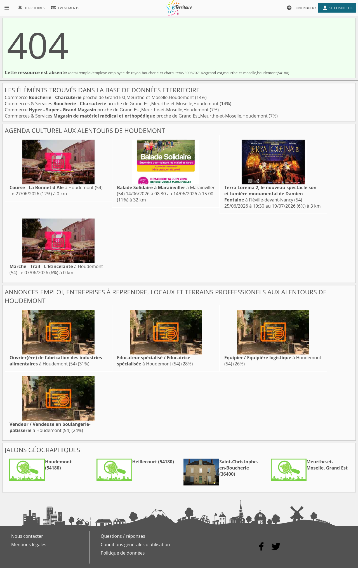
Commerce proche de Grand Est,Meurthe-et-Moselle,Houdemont (100, 97)
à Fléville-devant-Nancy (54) (270, 193)
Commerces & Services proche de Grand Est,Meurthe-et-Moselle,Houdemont (112, 103)
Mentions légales (28, 544)
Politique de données (123, 553)
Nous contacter (27, 536)
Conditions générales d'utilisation (135, 544)
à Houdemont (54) (56, 187)
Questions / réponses (123, 536)
